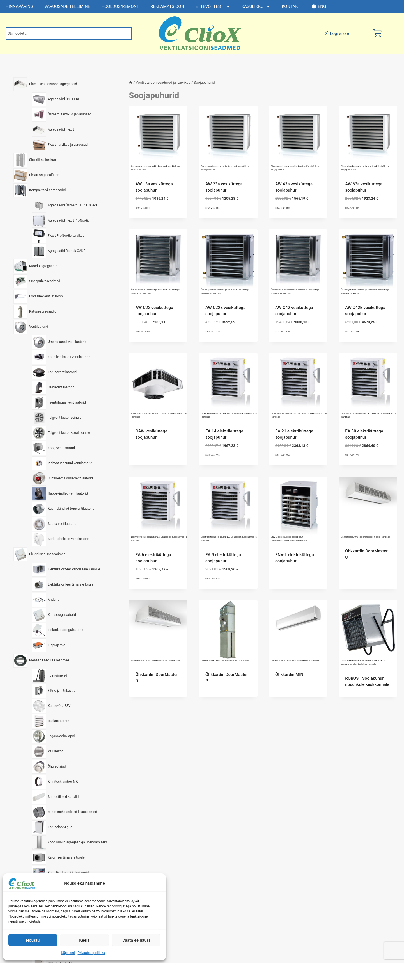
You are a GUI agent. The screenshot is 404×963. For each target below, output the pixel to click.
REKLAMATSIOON (167, 6)
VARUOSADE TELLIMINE (67, 6)
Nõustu (33, 940)
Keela (84, 940)
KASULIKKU (256, 7)
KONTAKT (291, 6)
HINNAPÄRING (19, 6)
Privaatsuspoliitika (91, 953)
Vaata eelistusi (136, 940)
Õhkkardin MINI (289, 674)
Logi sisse (336, 33)
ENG (319, 6)
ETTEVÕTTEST (212, 7)
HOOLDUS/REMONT (120, 6)
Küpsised (68, 953)
